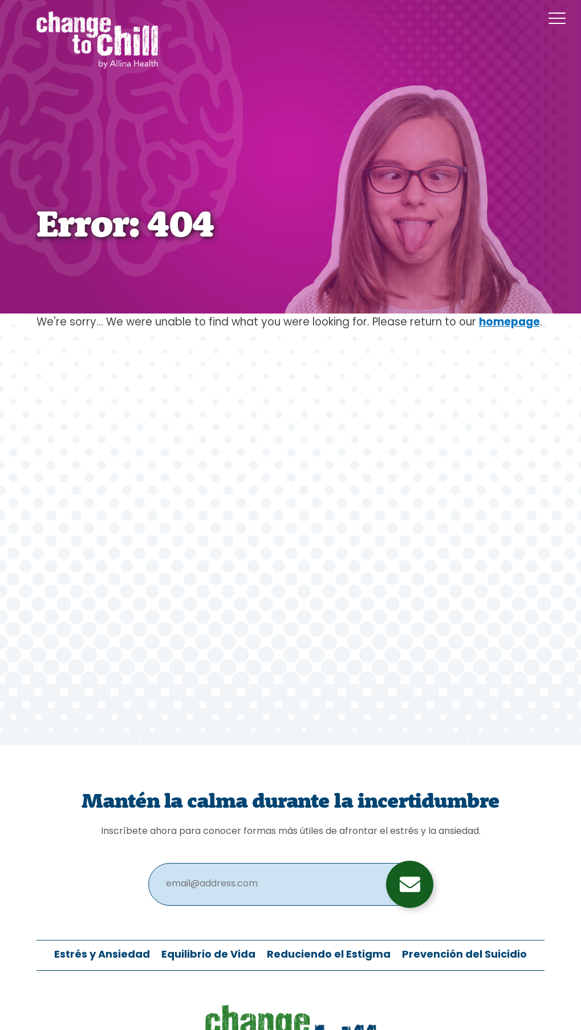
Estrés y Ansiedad (102, 955)
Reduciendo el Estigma (329, 955)
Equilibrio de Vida (208, 955)
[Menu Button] (557, 18)
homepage (509, 322)
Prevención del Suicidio (464, 955)
